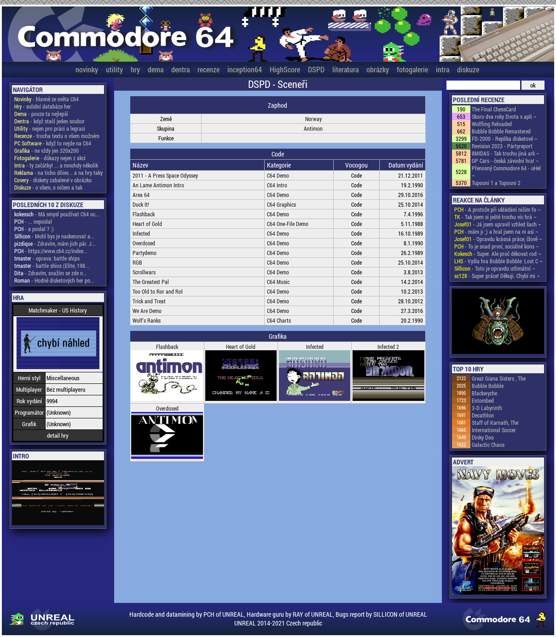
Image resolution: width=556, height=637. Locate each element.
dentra (180, 69)
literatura (345, 69)
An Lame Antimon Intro (158, 185)
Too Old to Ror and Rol (158, 291)
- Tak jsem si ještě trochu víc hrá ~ (495, 216)
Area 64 (141, 194)
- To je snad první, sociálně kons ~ (496, 246)
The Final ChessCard (494, 109)
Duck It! (141, 204)
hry (135, 69)
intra (442, 69)
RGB (137, 262)
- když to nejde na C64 (52, 143)
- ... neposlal (33, 221)
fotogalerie (412, 69)
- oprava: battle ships (47, 258)
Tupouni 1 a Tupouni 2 (496, 182)
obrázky (377, 69)
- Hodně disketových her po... (54, 280)
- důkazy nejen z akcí (50, 158)
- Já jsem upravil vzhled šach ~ (497, 224)
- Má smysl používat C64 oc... (56, 214)
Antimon (313, 128)
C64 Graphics (281, 204)
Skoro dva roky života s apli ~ (504, 116)
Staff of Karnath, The (495, 422)
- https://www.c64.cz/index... (50, 251)
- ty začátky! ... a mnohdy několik (56, 165)
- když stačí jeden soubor (49, 121)
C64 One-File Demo (287, 223)
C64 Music (278, 281)
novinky (86, 69)
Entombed (483, 400)
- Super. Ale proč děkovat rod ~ (497, 253)
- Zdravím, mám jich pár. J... (55, 243)
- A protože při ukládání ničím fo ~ (497, 209)
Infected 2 (388, 346)
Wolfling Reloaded (492, 123)
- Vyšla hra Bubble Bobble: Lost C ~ (498, 261)
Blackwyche (484, 393)
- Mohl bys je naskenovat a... (54, 236)
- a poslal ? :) (34, 228)
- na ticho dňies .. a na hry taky (58, 172)
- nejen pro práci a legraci (49, 128)
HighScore (285, 69)
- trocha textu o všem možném (56, 135)
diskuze (468, 69)
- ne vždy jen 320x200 (46, 150)
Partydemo (144, 252)
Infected (141, 233)
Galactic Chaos (488, 444)
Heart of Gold (147, 223)
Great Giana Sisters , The (499, 378)
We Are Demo (147, 310)
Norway (313, 118)
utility (114, 69)
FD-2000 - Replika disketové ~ (505, 138)
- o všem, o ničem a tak (48, 187)
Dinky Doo (483, 437)
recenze (208, 69)
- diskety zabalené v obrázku (53, 180)
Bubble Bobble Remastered (501, 131)
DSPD (316, 69)
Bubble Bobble (488, 385)
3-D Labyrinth (487, 407)
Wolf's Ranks (147, 320)
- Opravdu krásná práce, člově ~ (498, 239)
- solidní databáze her (42, 106)
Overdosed (144, 243)
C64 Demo (278, 175)
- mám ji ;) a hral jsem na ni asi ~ (496, 231)
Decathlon (483, 415)
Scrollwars (144, 272)
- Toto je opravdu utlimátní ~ (494, 268)
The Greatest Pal (151, 281)
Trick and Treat (149, 301)
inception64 (244, 69)
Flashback (144, 214)
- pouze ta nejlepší (41, 113)
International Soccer (494, 430)
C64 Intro (277, 185)
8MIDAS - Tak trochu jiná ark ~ (505, 153)
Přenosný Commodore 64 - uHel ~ (506, 171)
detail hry (58, 435)
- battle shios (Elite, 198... (51, 265)
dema (155, 69)
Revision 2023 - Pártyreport (502, 146)
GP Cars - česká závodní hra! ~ (505, 160)
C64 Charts (279, 320)
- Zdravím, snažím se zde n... (50, 273)
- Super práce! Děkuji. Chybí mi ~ (497, 275)
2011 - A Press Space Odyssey (165, 175)
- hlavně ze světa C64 (46, 99)
